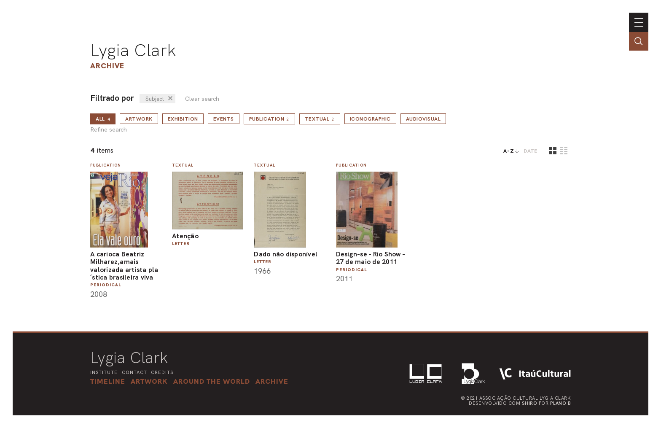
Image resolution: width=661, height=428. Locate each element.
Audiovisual (423, 119)
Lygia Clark (133, 50)
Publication (269, 119)
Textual (320, 119)
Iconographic (370, 119)
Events (223, 119)
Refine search (108, 129)
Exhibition (183, 119)
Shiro (529, 403)
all (103, 119)
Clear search (202, 98)
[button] (211, 381)
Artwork (139, 119)
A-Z (508, 151)
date (530, 151)
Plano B (560, 403)
